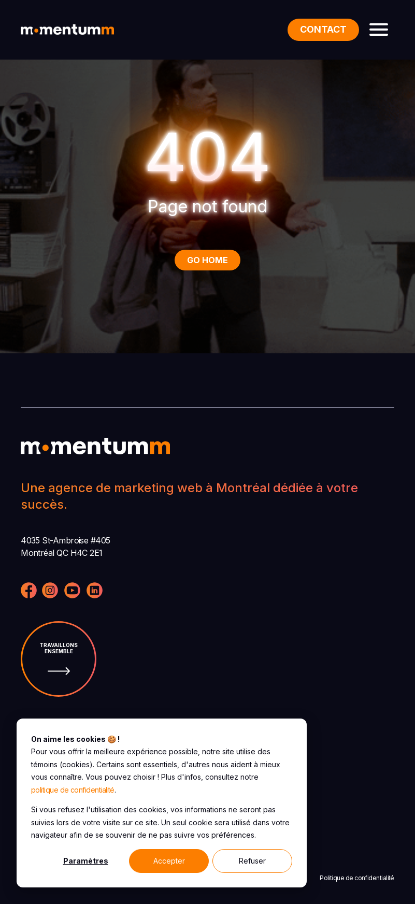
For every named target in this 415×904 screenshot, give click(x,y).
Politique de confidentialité (357, 878)
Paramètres (85, 860)
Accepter (169, 860)
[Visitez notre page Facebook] (29, 591)
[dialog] (162, 803)
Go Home (207, 260)
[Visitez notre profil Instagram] (50, 591)
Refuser (252, 860)
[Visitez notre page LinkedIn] (94, 591)
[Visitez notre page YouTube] (72, 591)
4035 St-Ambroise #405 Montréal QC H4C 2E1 (65, 546)
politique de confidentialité (73, 789)
